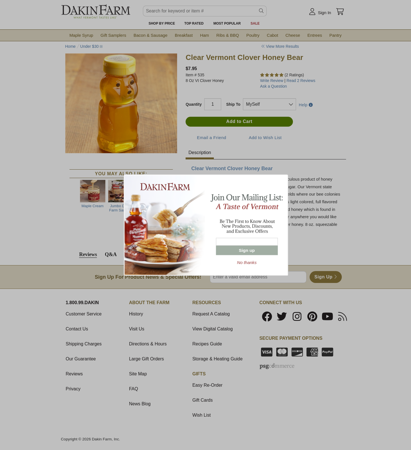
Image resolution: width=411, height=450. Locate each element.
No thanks (246, 262)
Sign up (247, 250)
